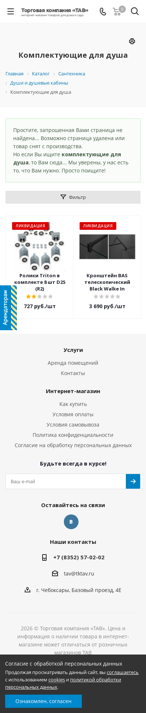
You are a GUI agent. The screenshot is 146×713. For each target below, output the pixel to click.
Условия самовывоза (73, 424)
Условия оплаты (73, 414)
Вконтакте (71, 521)
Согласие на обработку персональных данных (73, 445)
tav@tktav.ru (79, 573)
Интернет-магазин (73, 391)
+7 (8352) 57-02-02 (79, 557)
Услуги (73, 349)
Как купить (73, 403)
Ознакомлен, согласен (43, 701)
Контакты (73, 373)
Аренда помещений (73, 362)
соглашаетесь (123, 672)
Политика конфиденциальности (73, 434)
